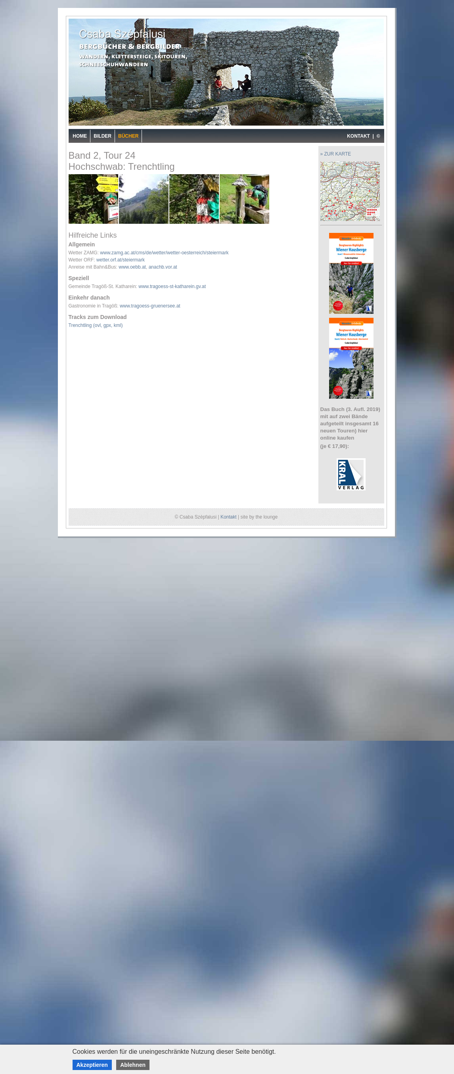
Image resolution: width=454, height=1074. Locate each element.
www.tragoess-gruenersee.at (150, 306)
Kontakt (228, 517)
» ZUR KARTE (335, 154)
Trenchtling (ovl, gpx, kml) (96, 325)
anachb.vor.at (163, 267)
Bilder (102, 136)
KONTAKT (358, 136)
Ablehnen (133, 1065)
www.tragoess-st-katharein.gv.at (172, 286)
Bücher (128, 136)
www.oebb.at (132, 267)
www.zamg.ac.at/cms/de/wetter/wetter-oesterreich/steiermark (164, 253)
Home (80, 136)
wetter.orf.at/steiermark (120, 260)
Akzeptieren (92, 1065)
